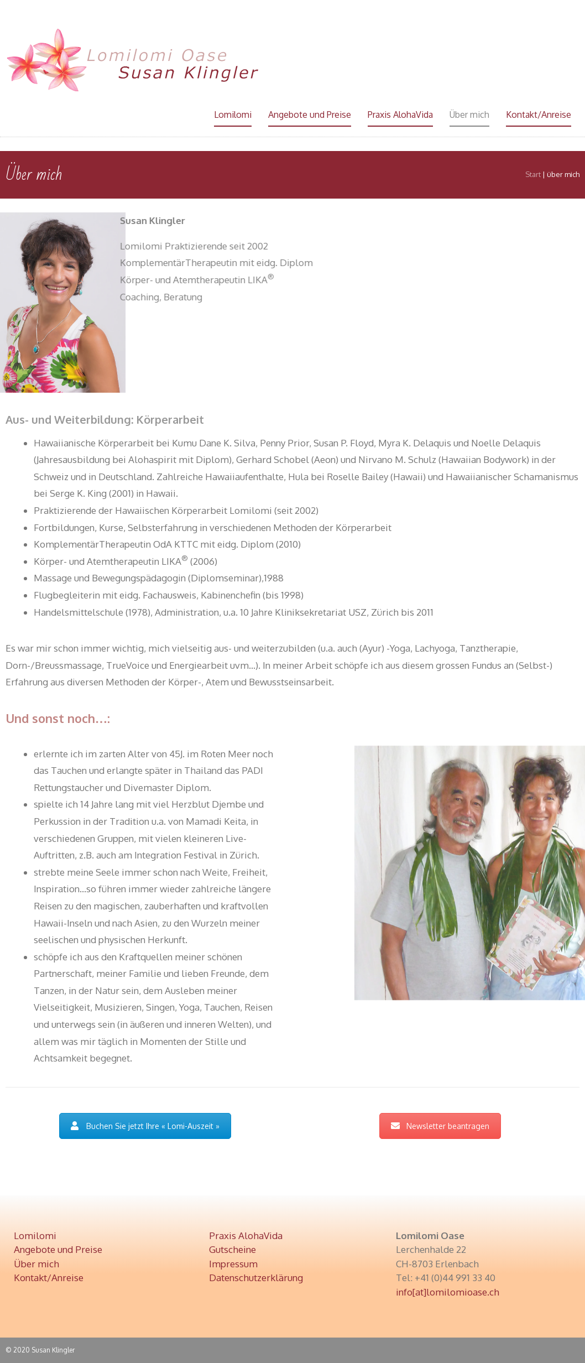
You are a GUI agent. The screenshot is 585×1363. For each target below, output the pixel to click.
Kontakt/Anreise (538, 114)
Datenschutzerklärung (256, 1277)
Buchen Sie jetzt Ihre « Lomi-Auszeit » (145, 1126)
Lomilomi (233, 114)
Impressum (233, 1264)
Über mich (469, 114)
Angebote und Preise (309, 114)
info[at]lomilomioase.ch (447, 1292)
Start (533, 174)
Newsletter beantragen (440, 1126)
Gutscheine (232, 1249)
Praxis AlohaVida (400, 114)
